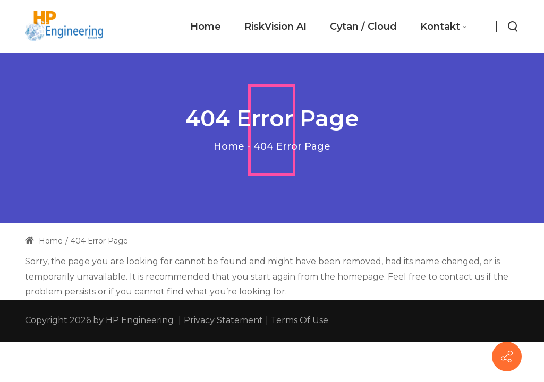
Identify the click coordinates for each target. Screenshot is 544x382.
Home (229, 146)
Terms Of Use (299, 320)
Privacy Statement (223, 320)
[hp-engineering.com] (64, 26)
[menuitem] (205, 27)
